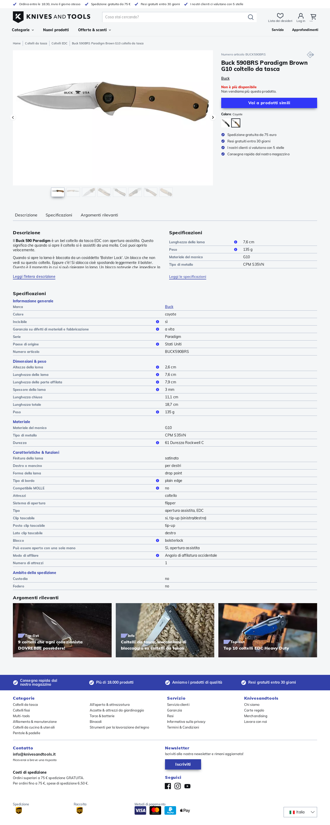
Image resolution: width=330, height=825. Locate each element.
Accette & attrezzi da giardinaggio (117, 710)
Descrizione (26, 214)
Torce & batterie (102, 716)
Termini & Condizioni (183, 727)
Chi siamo (251, 704)
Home (17, 43)
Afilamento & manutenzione (35, 721)
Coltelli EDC (60, 43)
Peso (204, 249)
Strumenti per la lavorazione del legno (119, 727)
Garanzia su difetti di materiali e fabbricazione (87, 329)
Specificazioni (59, 214)
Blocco (87, 540)
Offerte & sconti (94, 30)
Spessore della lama (87, 389)
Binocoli (96, 721)
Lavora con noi (255, 721)
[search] (173, 17)
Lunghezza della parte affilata (87, 382)
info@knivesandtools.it (34, 754)
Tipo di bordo (87, 480)
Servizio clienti (178, 704)
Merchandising (255, 716)
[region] (113, 124)
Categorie (23, 30)
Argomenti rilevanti (99, 214)
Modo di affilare (87, 555)
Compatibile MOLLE (87, 488)
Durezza (87, 442)
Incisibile (87, 321)
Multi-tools (21, 716)
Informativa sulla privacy (186, 721)
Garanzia (174, 710)
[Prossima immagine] (213, 117)
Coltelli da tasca (36, 43)
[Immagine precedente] (13, 117)
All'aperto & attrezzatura (110, 704)
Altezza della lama (87, 367)
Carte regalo (254, 710)
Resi (170, 716)
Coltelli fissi (21, 710)
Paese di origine (87, 344)
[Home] (51, 16)
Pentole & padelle (26, 733)
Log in (297, 21)
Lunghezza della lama (204, 242)
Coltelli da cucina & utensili (34, 727)
